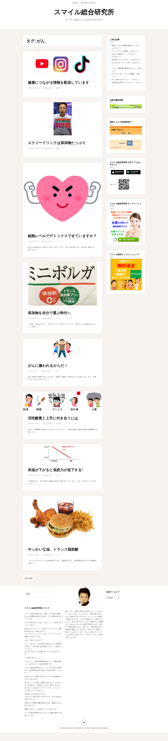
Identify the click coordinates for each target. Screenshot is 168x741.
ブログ (58, 250)
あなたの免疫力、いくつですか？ (124, 54)
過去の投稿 (29, 587)
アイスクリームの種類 (120, 51)
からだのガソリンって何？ (121, 63)
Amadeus (94, 737)
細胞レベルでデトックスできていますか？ (61, 242)
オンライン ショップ (88, 3)
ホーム (75, 3)
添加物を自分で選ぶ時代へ (52, 321)
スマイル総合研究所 (84, 11)
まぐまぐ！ (138, 148)
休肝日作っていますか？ (121, 60)
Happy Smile (48, 92)
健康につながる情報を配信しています (61, 84)
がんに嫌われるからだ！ (51, 374)
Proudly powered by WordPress (71, 737)
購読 (123, 133)
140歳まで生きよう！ (118, 130)
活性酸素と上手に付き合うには (57, 426)
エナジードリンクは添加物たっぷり (61, 146)
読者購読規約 (122, 143)
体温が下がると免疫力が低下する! (59, 478)
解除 (128, 133)
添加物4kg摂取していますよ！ (123, 82)
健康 (58, 92)
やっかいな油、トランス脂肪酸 (57, 557)
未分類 (59, 432)
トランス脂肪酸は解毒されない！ (124, 68)
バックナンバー (116, 147)
